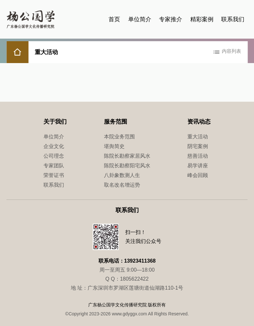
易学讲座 (197, 165)
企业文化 (53, 146)
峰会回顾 (197, 175)
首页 (114, 19)
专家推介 (170, 19)
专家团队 (53, 165)
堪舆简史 (114, 146)
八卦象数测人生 (122, 175)
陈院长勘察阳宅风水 (127, 165)
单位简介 (139, 19)
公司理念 (53, 156)
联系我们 (232, 19)
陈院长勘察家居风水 (127, 156)
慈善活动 (197, 156)
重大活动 (197, 136)
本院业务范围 (119, 136)
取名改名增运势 (122, 185)
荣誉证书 (53, 175)
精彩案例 (201, 19)
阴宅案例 (197, 146)
